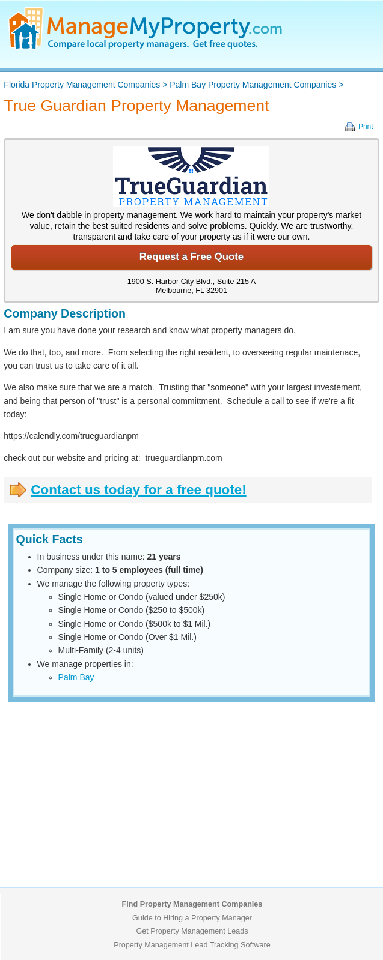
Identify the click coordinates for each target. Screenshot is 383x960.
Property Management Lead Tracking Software (192, 945)
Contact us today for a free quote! (138, 489)
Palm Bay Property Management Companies (253, 84)
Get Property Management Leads (192, 931)
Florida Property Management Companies (82, 84)
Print (365, 126)
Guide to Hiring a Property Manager (192, 918)
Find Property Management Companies (192, 904)
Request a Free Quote (191, 256)
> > (173, 84)
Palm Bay (76, 677)
